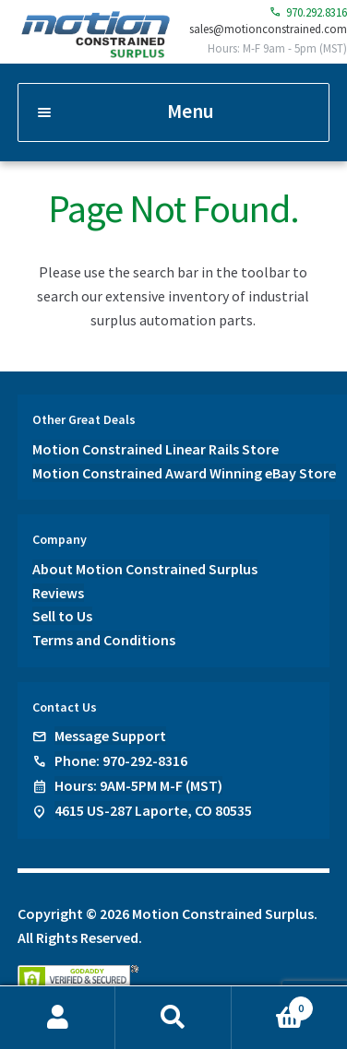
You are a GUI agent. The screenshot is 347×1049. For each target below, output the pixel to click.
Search (173, 1017)
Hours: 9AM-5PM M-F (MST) (138, 785)
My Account (57, 1017)
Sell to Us (62, 616)
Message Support (110, 735)
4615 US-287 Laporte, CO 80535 (153, 810)
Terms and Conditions (103, 640)
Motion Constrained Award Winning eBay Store (184, 473)
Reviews (58, 592)
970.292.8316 (308, 12)
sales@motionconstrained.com (268, 28)
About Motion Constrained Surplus (144, 569)
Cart (273, 1004)
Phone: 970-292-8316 (120, 760)
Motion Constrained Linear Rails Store (155, 449)
